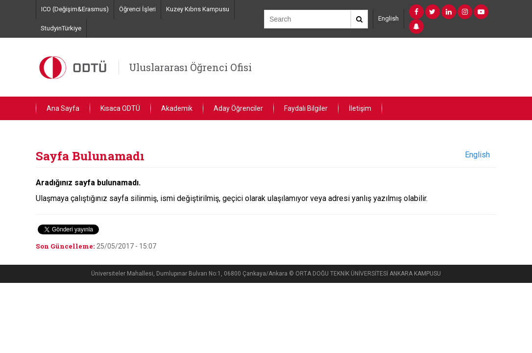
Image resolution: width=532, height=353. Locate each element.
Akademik (177, 108)
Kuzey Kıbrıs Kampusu (197, 9)
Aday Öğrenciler (238, 108)
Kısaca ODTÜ (120, 108)
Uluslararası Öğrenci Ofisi (190, 67)
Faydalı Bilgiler (306, 108)
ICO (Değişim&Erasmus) (75, 9)
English (388, 18)
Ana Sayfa (63, 108)
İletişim (360, 108)
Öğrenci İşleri (137, 9)
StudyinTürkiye (61, 28)
